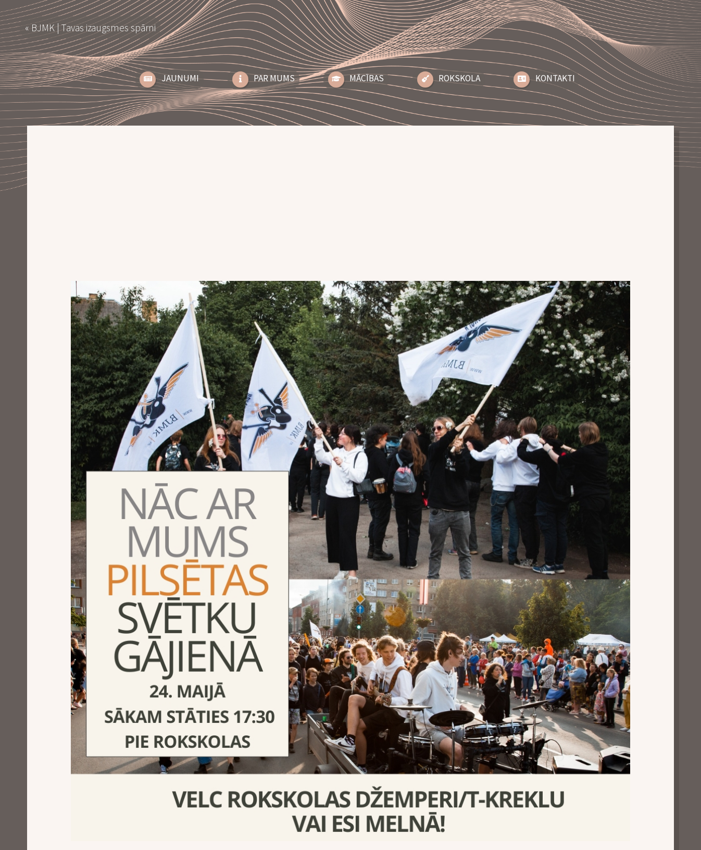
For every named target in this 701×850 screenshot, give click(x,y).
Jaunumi (180, 78)
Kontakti (555, 78)
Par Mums (274, 78)
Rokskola (459, 78)
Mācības (366, 78)
